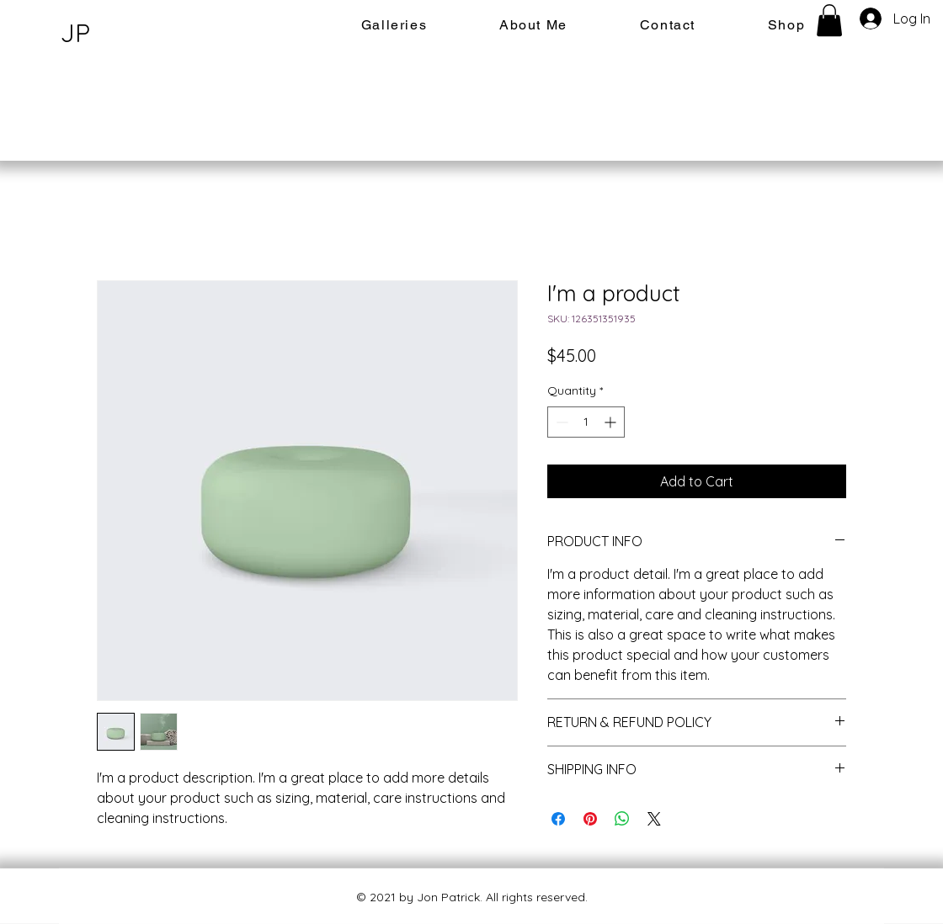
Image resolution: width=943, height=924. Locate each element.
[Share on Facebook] (558, 819)
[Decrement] (560, 422)
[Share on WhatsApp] (622, 819)
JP (75, 33)
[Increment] (611, 422)
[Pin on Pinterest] (590, 819)
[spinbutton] (586, 422)
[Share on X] (654, 819)
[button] (829, 20)
